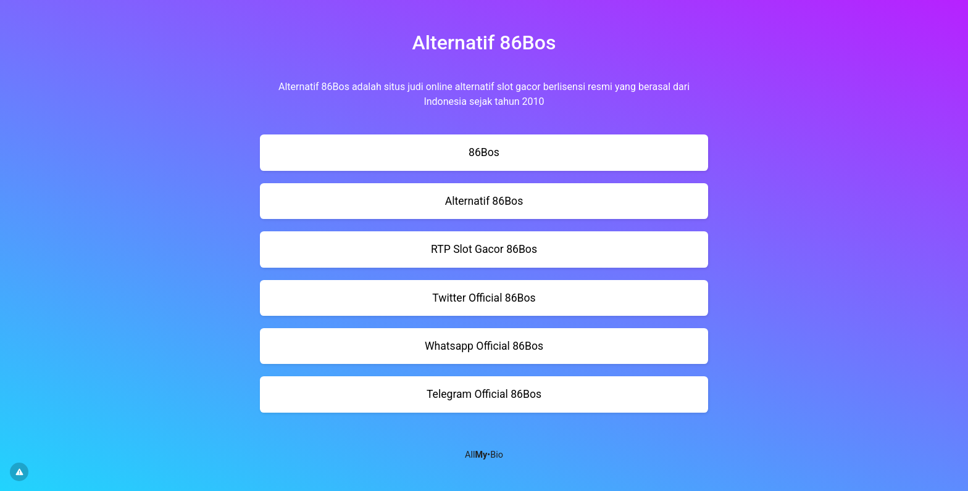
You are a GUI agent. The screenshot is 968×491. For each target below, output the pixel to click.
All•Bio (484, 455)
